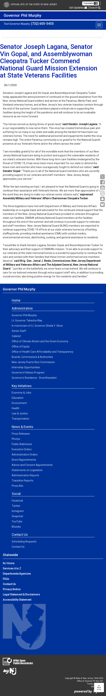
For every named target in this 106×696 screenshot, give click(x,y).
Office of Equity (21, 346)
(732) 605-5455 (42, 23)
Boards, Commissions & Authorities (32, 356)
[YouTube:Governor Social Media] (103, 188)
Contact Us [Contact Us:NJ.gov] (9, 584)
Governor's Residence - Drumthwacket (34, 377)
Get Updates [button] (78, 7)
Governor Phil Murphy (24, 315)
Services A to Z (12, 568)
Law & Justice (20, 413)
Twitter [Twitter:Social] (16, 505)
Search (94, 7)
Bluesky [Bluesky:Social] (16, 526)
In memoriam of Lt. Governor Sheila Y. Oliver (37, 325)
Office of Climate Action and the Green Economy (40, 341)
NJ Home (8, 563)
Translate (90, 3)
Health (15, 408)
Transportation (20, 418)
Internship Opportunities (26, 367)
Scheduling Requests (24, 541)
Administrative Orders (25, 454)
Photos (16, 438)
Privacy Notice (11, 589)
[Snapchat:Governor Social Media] (103, 199)
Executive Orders (22, 449)
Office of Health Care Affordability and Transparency (42, 351)
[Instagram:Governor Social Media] (103, 193)
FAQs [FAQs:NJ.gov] (6, 578)
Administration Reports (25, 475)
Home (16, 300)
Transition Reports (22, 480)
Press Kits (17, 485)
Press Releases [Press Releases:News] (21, 433)
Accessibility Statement (17, 599)
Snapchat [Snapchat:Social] (17, 516)
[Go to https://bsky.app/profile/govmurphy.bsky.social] (103, 205)
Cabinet (16, 336)
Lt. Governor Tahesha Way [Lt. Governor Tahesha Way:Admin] (27, 320)
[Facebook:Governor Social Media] (103, 182)
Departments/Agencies (17, 573)
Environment (19, 403)
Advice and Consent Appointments (32, 464)
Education (17, 397)
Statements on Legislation (27, 470)
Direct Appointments (24, 459)
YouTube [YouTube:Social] (17, 521)
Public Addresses (22, 444)
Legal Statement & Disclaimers (21, 594)
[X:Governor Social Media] (103, 176)
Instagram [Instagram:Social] (18, 511)
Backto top (99, 687)
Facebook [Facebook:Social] (17, 500)
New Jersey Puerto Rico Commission (33, 362)
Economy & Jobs (21, 392)
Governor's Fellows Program (28, 372)
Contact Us (18, 546)
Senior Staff (19, 330)
